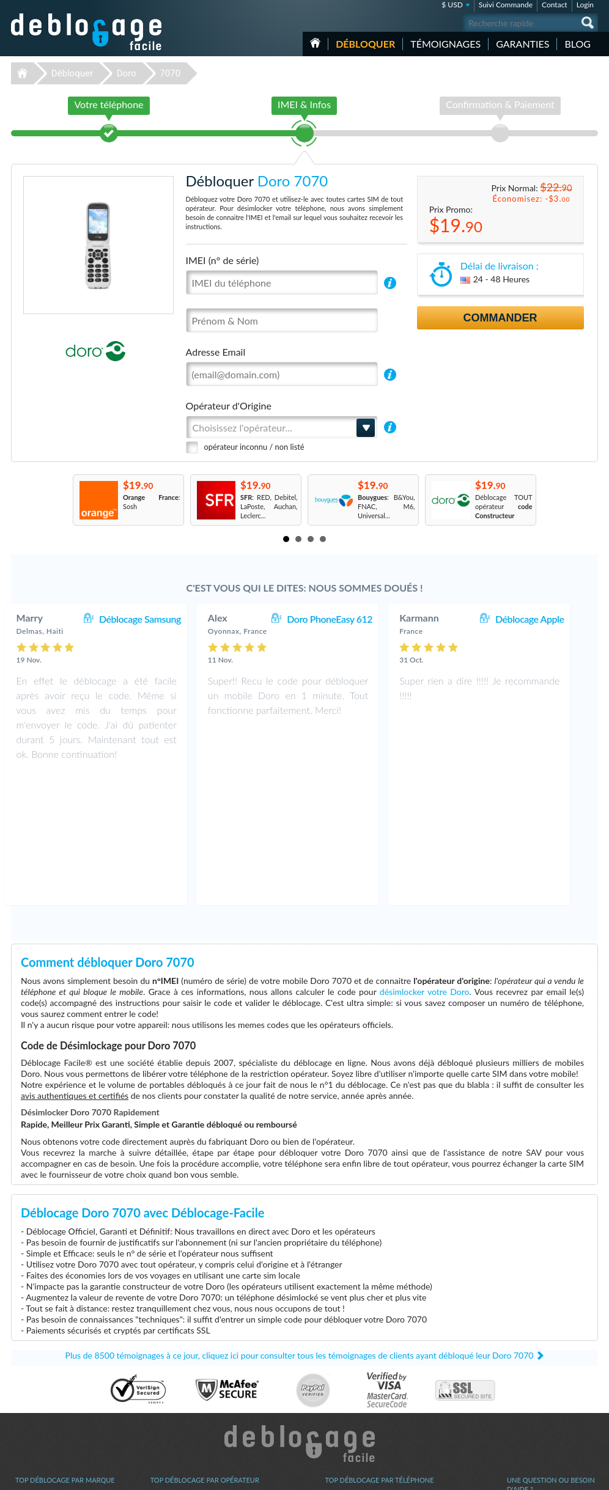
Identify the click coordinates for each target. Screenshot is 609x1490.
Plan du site (524, 1400)
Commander (500, 318)
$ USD (452, 4)
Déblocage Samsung (157, 619)
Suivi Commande (506, 4)
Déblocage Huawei (43, 1429)
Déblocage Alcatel (41, 1410)
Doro (126, 73)
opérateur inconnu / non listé (254, 447)
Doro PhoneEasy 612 (346, 619)
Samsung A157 (347, 1392)
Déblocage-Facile (87, 31)
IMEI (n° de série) (222, 260)
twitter (564, 1475)
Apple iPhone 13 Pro (355, 1364)
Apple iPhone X (347, 1419)
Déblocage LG (35, 1383)
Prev (60, 499)
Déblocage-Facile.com (304, 1313)
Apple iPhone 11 (349, 1374)
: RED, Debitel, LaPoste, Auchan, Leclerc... (269, 506)
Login (585, 4)
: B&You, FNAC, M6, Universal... (386, 506)
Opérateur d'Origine (228, 405)
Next (549, 499)
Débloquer (365, 44)
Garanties (522, 44)
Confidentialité (528, 1391)
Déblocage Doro (39, 1419)
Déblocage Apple (546, 619)
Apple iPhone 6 (347, 1410)
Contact (554, 4)
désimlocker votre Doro (425, 861)
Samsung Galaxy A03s (357, 1383)
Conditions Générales (538, 1381)
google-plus (589, 1475)
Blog (577, 44)
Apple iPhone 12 (349, 1429)
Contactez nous (530, 1372)
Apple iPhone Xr (348, 1401)
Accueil (315, 43)
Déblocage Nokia (40, 1401)
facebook (540, 1475)
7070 (170, 73)
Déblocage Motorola (45, 1392)
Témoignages (445, 44)
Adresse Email (216, 352)
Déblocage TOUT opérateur (504, 506)
